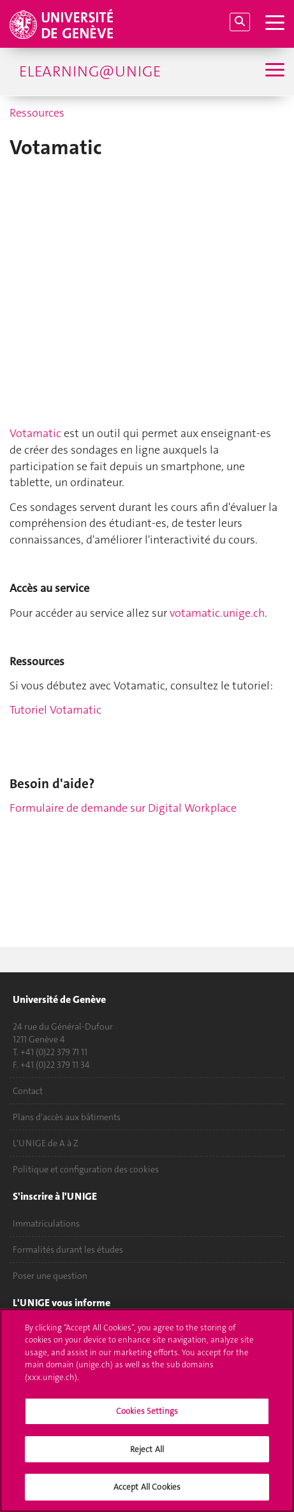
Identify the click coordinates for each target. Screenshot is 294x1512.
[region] (147, 1410)
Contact (28, 1091)
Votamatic (35, 433)
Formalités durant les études (68, 1249)
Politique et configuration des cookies (86, 1169)
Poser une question (50, 1275)
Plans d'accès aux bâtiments (67, 1117)
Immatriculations (46, 1223)
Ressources (37, 112)
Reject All (147, 1449)
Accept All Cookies (147, 1486)
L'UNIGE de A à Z (45, 1143)
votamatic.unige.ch (217, 613)
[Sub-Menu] (273, 71)
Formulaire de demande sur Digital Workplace (123, 808)
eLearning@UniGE (90, 71)
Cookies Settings (147, 1411)
